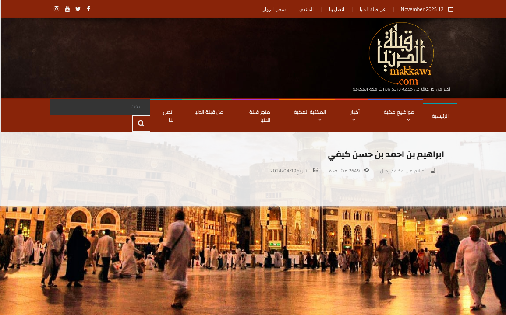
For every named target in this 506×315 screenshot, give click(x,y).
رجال (384, 171)
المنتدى (306, 9)
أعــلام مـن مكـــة (409, 171)
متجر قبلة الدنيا (259, 116)
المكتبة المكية (310, 114)
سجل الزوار (273, 9)
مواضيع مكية (398, 114)
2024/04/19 (283, 171)
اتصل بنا (336, 9)
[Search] (100, 107)
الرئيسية (440, 116)
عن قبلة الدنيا (372, 9)
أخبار (354, 114)
